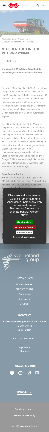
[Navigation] (4, 5)
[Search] (37, 5)
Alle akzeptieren (24, 222)
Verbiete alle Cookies (24, 227)
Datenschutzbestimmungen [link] (24, 237)
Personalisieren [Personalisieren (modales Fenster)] (24, 232)
